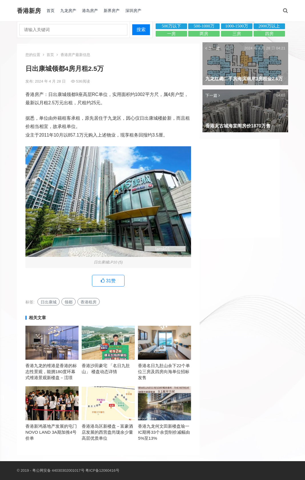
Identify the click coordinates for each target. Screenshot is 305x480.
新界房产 (112, 10)
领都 (69, 302)
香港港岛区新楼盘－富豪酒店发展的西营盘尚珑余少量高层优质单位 (107, 432)
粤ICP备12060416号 (102, 470)
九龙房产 (68, 10)
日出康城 (49, 302)
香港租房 (89, 302)
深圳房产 (133, 10)
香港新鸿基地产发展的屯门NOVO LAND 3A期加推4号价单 (51, 432)
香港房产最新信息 (75, 55)
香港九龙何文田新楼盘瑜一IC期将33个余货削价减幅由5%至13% (164, 432)
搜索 (141, 29)
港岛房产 (90, 10)
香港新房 (29, 10)
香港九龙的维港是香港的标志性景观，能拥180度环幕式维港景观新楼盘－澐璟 (51, 371)
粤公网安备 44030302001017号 (58, 470)
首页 (51, 10)
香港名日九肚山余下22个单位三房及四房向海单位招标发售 (164, 371)
